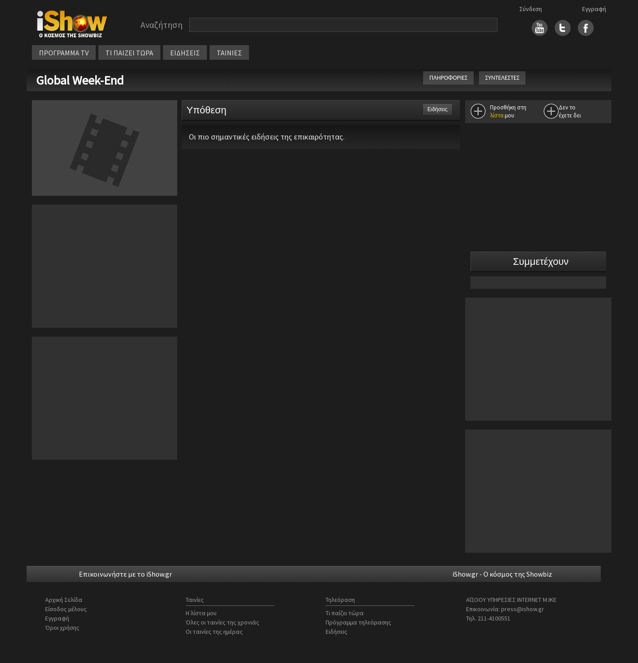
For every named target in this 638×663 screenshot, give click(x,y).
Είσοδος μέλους (66, 609)
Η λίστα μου (201, 613)
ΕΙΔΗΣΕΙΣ (185, 52)
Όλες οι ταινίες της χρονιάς (222, 622)
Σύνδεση (530, 9)
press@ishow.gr (522, 609)
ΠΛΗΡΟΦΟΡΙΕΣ (448, 77)
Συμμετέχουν (541, 261)
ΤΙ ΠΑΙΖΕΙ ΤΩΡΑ (129, 52)
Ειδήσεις (336, 632)
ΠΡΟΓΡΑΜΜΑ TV (64, 52)
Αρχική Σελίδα (63, 600)
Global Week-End (81, 80)
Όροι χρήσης (62, 628)
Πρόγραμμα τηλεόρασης (358, 622)
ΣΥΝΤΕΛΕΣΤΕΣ (502, 77)
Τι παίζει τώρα (345, 613)
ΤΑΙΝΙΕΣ (229, 52)
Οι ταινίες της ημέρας (214, 632)
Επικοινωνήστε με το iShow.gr (125, 574)
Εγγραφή (594, 9)
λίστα (496, 115)
